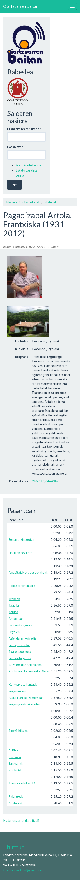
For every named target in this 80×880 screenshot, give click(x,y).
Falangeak (16, 796)
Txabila (14, 605)
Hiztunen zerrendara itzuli (21, 820)
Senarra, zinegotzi (21, 539)
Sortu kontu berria (28, 165)
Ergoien (14, 632)
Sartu (14, 185)
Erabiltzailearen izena (24, 129)
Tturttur (13, 847)
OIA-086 (51, 481)
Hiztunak (50, 202)
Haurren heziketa (20, 553)
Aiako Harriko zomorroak (26, 697)
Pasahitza (15, 147)
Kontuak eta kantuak (23, 684)
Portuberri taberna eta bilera (29, 671)
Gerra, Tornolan (19, 645)
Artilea (13, 612)
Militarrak (15, 803)
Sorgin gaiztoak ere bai (24, 704)
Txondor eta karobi (22, 783)
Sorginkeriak (17, 691)
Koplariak (15, 770)
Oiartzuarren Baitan (20, 6)
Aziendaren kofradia (22, 638)
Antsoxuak (16, 618)
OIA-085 (38, 481)
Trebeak (14, 599)
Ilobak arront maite (22, 586)
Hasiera (11, 202)
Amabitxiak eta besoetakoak (28, 572)
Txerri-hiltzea (18, 730)
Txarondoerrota (20, 651)
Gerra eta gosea (20, 658)
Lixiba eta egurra (20, 625)
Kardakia (15, 757)
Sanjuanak (15, 763)
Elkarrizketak (31, 202)
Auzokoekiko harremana (25, 665)
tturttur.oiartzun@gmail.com (22, 870)
